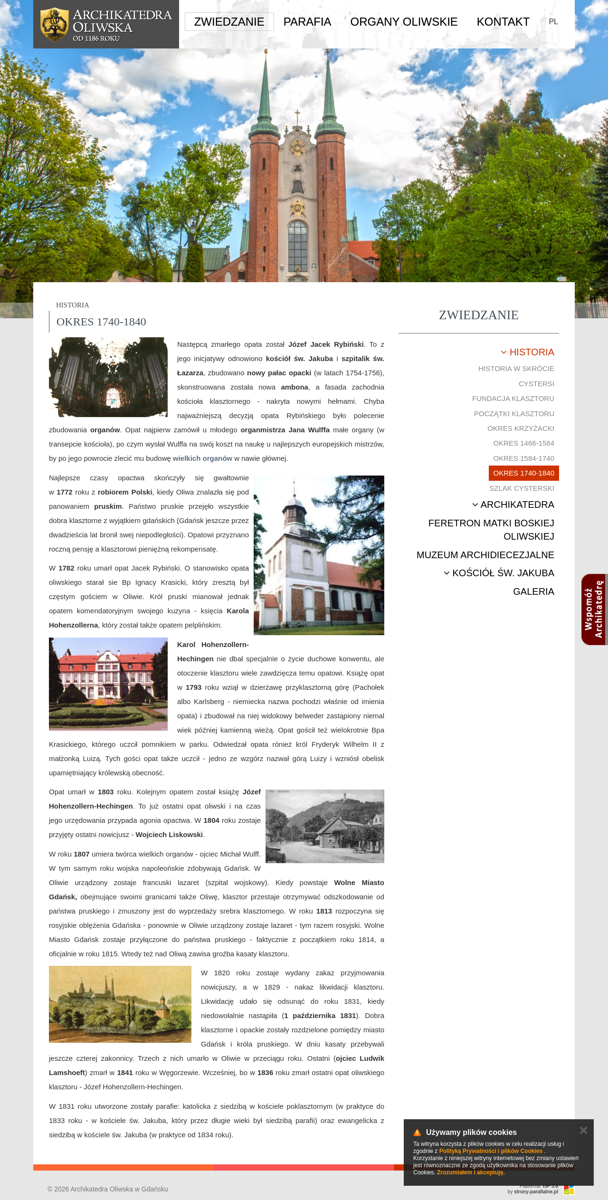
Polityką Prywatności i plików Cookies (490, 1151)
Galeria (533, 591)
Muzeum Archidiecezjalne (485, 555)
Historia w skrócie (516, 368)
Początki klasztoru (514, 414)
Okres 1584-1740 (524, 458)
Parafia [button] (308, 21)
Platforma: (539, 1186)
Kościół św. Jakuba (499, 573)
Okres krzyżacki (520, 428)
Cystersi (536, 384)
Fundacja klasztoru (513, 398)
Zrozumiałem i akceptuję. (471, 1172)
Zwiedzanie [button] (229, 21)
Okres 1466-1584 (524, 443)
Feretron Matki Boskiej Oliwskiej (491, 530)
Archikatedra (513, 504)
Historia (527, 352)
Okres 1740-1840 (524, 473)
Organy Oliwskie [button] (404, 21)
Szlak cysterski (521, 488)
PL (553, 22)
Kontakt (503, 21)
